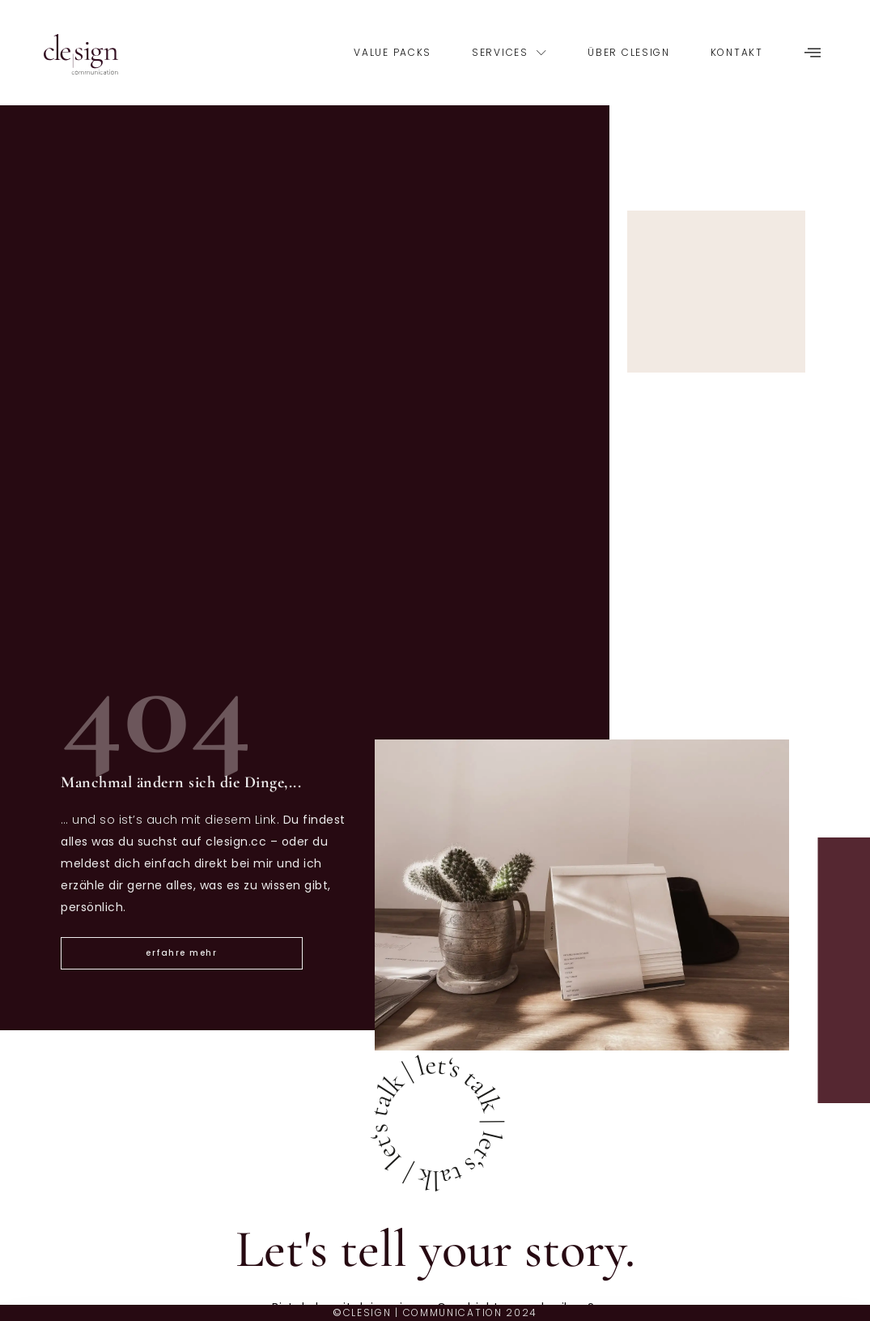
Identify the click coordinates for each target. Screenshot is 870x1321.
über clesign (628, 52)
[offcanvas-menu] (812, 53)
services (509, 52)
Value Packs (392, 52)
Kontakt (737, 52)
